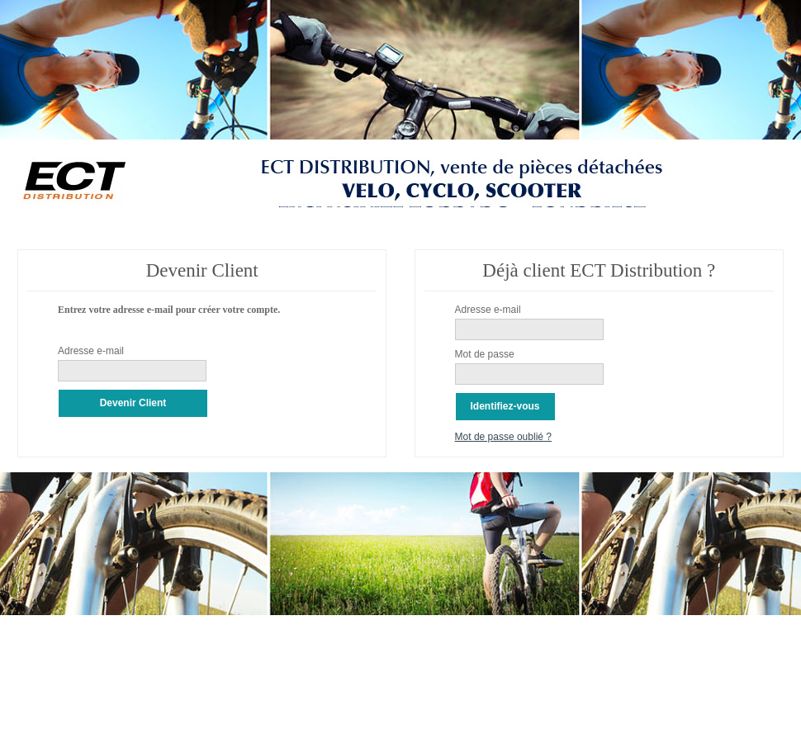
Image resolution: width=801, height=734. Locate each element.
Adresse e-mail (91, 351)
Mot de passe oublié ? (503, 437)
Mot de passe (484, 354)
